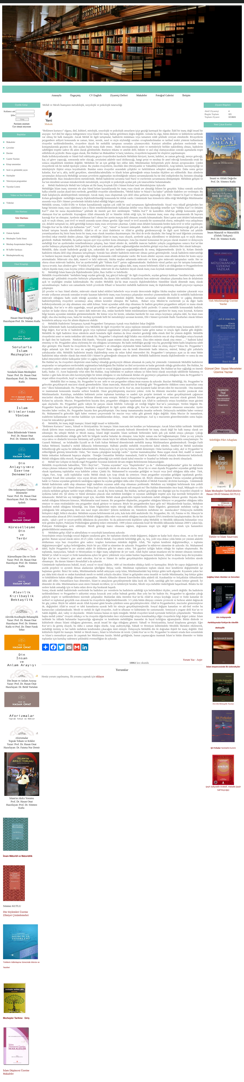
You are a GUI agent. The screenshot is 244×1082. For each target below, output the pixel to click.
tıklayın (100, 676)
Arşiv (199, 659)
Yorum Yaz (189, 659)
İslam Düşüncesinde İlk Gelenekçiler (223, 667)
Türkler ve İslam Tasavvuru (223, 536)
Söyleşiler (10, 175)
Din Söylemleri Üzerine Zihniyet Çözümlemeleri (16, 913)
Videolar (10, 203)
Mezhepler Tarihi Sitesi (16, 238)
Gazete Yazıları (13, 159)
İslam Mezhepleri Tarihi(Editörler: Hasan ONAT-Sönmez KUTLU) (223, 492)
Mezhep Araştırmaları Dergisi (19, 244)
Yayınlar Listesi (13, 187)
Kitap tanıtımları (13, 164)
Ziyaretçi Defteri (119, 95)
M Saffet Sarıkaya (14, 249)
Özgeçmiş (75, 95)
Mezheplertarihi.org (15, 255)
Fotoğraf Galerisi (165, 95)
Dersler (9, 153)
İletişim (186, 95)
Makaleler (141, 95)
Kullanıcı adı (9, 111)
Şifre (13, 115)
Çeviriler (10, 148)
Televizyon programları (16, 181)
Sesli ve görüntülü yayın (17, 170)
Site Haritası (21, 217)
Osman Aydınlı (12, 233)
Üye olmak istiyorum (21, 126)
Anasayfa (56, 95)
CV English (95, 95)
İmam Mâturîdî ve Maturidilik (17, 856)
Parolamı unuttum (22, 124)
